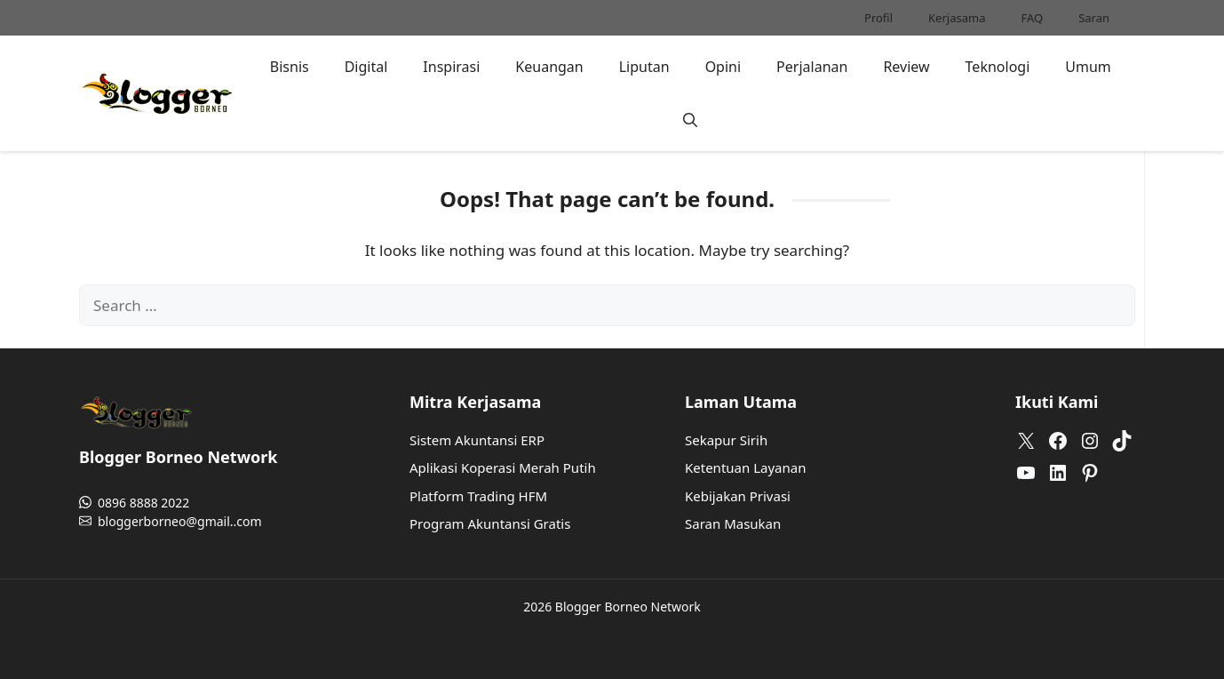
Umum (1088, 66)
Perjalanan (811, 66)
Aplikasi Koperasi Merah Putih (502, 467)
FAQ (1032, 18)
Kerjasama (956, 18)
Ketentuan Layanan (745, 467)
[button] (690, 120)
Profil (878, 18)
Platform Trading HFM (478, 496)
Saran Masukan (733, 523)
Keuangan (549, 66)
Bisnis (289, 66)
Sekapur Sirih (726, 440)
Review (906, 66)
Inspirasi (451, 66)
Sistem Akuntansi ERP (476, 440)
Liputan (644, 66)
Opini (723, 66)
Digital (366, 66)
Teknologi (998, 66)
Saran (1093, 18)
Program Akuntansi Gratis (489, 523)
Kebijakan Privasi (738, 496)
